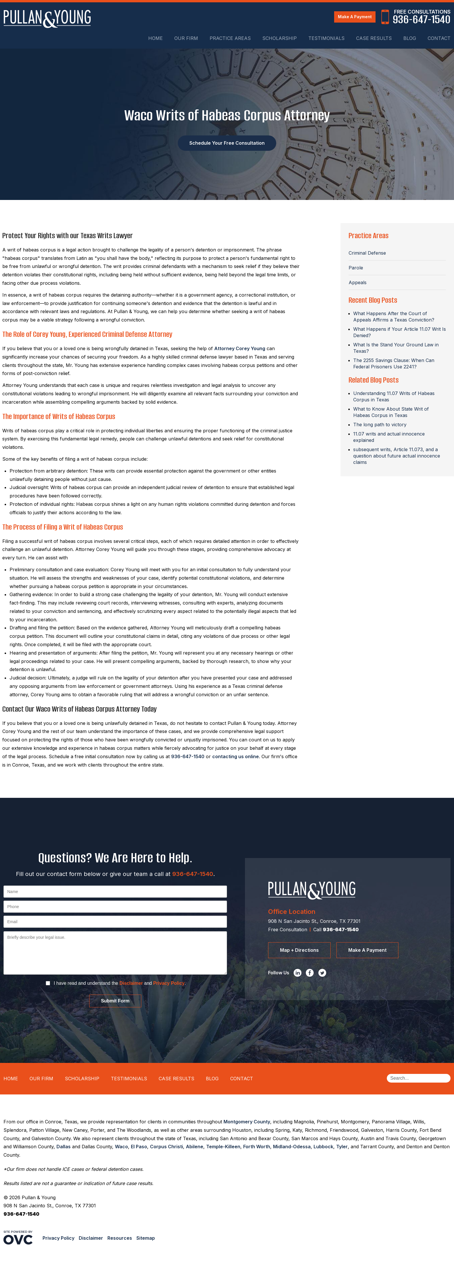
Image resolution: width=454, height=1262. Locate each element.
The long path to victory (380, 424)
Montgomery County (247, 1122)
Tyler (342, 1146)
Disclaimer (131, 983)
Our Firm (186, 38)
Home (155, 38)
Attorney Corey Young (239, 348)
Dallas (63, 1146)
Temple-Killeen (223, 1146)
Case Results (374, 38)
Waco (121, 1146)
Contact (439, 38)
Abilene (194, 1146)
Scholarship (279, 38)
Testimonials (326, 38)
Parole (356, 268)
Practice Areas (230, 38)
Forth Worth (256, 1146)
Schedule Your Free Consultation (227, 143)
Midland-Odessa (292, 1146)
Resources (119, 1238)
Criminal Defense (367, 253)
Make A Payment (355, 16)
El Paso (139, 1146)
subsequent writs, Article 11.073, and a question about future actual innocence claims (396, 456)
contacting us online (235, 756)
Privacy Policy (169, 983)
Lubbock (323, 1146)
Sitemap (145, 1238)
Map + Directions (299, 950)
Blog (409, 38)
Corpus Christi (166, 1146)
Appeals (358, 282)
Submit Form (115, 1000)
